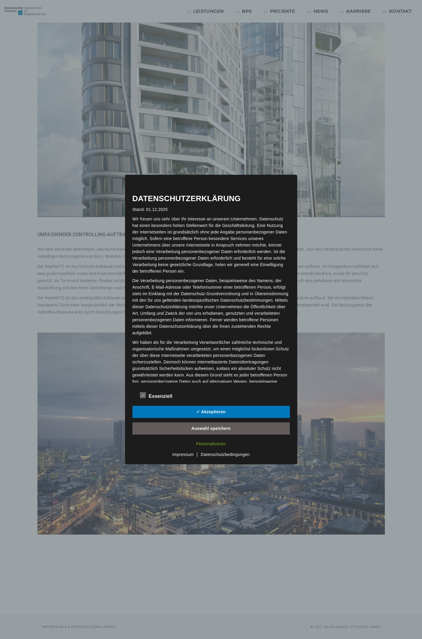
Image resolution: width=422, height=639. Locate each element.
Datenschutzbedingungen (225, 454)
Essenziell (156, 395)
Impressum (183, 454)
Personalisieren (211, 443)
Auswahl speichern (210, 428)
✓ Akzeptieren (210, 411)
